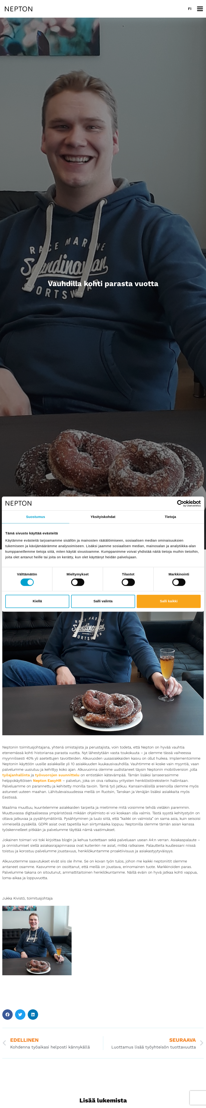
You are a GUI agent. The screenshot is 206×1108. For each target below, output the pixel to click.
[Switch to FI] (190, 9)
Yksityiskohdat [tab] (103, 517)
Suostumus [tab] (35, 517)
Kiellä (37, 601)
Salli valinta (103, 601)
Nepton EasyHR (47, 780)
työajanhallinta (16, 775)
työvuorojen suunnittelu (57, 775)
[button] (7, 1014)
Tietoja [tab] (170, 517)
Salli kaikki (169, 601)
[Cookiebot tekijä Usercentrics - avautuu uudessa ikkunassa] (180, 503)
